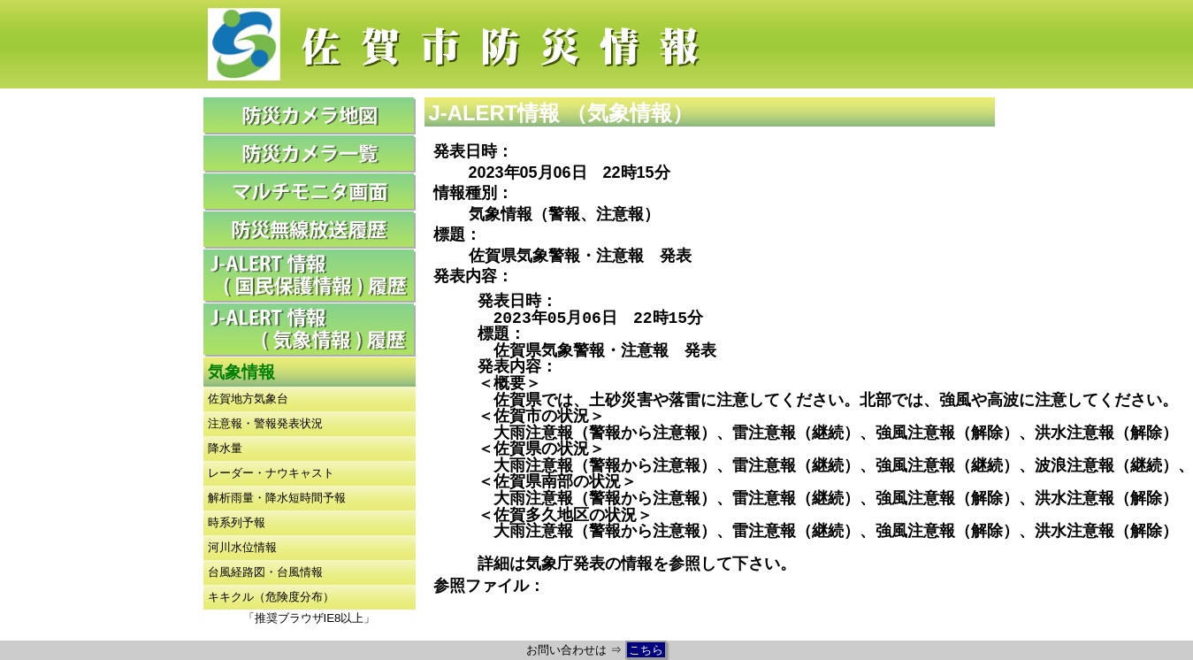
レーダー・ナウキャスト (271, 473)
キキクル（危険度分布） (271, 596)
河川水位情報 (242, 547)
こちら (646, 649)
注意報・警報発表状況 (265, 423)
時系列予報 (236, 522)
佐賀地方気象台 (248, 398)
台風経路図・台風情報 (265, 572)
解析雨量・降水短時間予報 (277, 497)
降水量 (225, 448)
